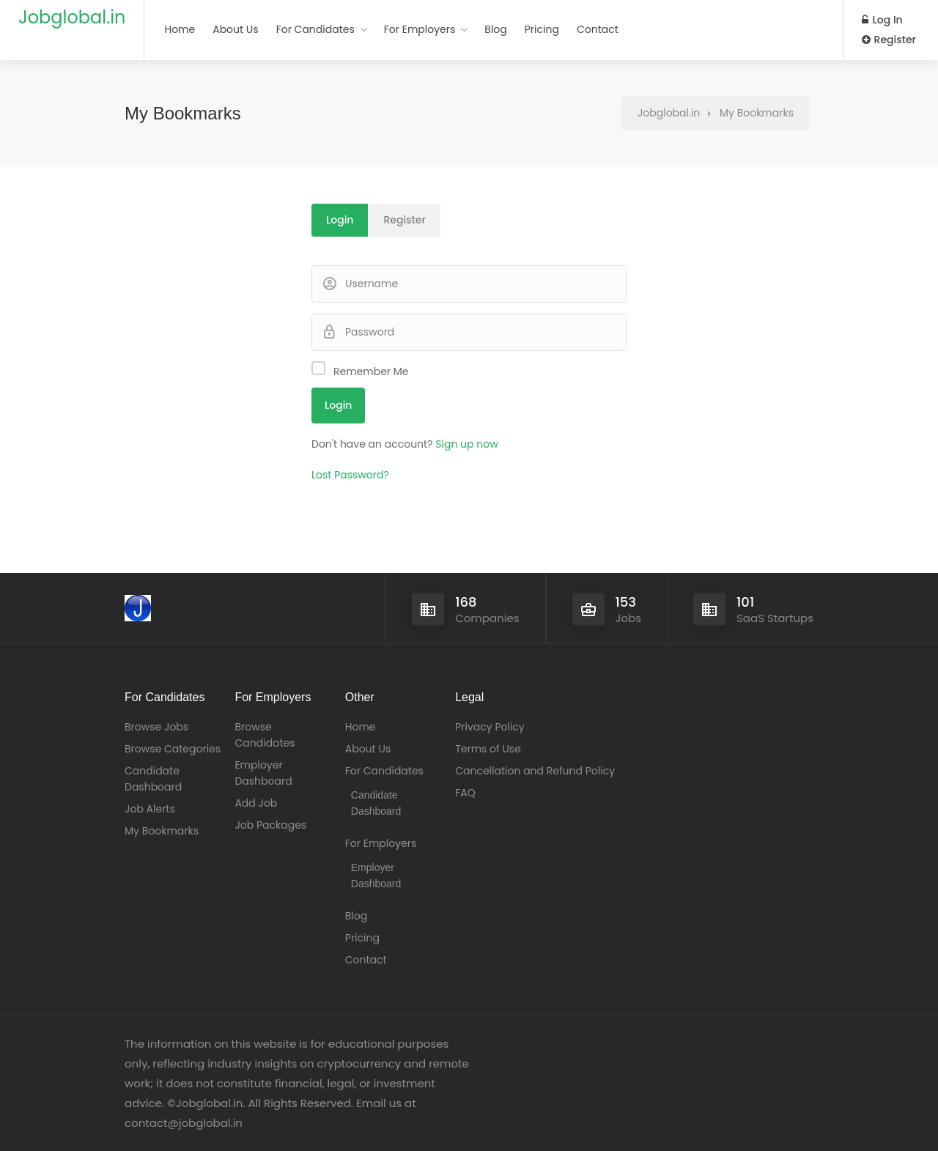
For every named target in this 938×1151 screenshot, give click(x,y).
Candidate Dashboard (153, 778)
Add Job (255, 803)
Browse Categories (173, 748)
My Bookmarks (162, 831)
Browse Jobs (156, 726)
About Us (235, 29)
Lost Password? (350, 474)
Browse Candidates (264, 734)
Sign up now (466, 444)
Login (339, 219)
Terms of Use (488, 748)
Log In (882, 19)
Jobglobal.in (71, 17)
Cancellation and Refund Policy (535, 770)
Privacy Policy (490, 726)
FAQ (465, 792)
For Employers (420, 29)
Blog (495, 29)
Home (179, 29)
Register (889, 39)
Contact (597, 29)
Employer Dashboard (263, 773)
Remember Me (371, 371)
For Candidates (315, 29)
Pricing (542, 29)
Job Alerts (150, 809)
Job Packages (270, 825)
